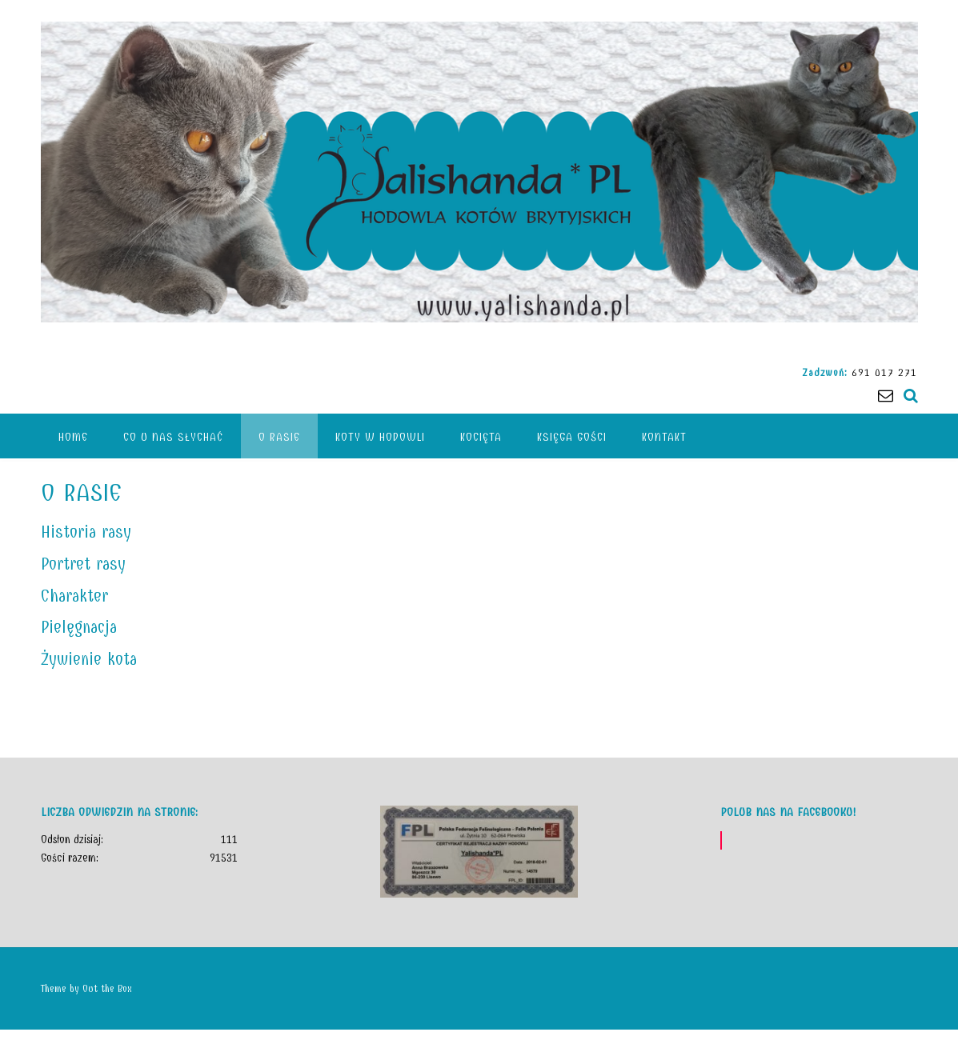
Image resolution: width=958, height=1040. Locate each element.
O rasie (279, 437)
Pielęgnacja (79, 627)
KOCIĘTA (481, 437)
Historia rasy (86, 532)
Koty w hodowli (380, 437)
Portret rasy (83, 564)
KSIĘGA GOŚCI (572, 437)
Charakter (74, 596)
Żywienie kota (89, 659)
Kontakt (664, 437)
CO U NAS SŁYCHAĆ (173, 437)
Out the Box (107, 988)
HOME (73, 437)
